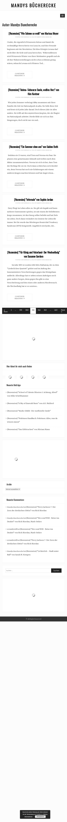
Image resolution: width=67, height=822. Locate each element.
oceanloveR (12, 529)
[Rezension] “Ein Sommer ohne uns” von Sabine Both (33, 147)
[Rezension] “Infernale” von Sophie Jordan (33, 200)
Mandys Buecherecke (44, 37)
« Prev (6, 311)
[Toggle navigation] (62, 15)
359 (20, 310)
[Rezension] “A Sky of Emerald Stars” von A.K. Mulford (30, 403)
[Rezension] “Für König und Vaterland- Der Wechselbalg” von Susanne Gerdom (33, 254)
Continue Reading (20, 75)
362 (39, 310)
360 (27, 310)
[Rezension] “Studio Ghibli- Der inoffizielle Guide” (29, 411)
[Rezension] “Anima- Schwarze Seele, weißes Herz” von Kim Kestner (33, 92)
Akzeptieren (40, 816)
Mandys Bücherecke (33, 5)
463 (55, 310)
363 (45, 310)
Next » (63, 311)
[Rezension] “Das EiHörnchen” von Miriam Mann (28, 429)
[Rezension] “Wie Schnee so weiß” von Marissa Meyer (33, 33)
